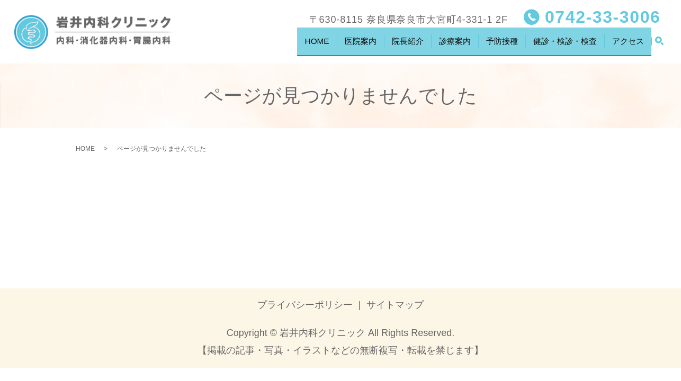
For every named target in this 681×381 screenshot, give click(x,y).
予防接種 (489, 44)
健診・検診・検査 (558, 44)
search (659, 45)
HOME (296, 44)
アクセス (626, 44)
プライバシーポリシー (305, 305)
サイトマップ (395, 305)
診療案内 (440, 44)
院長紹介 (390, 44)
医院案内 (341, 44)
